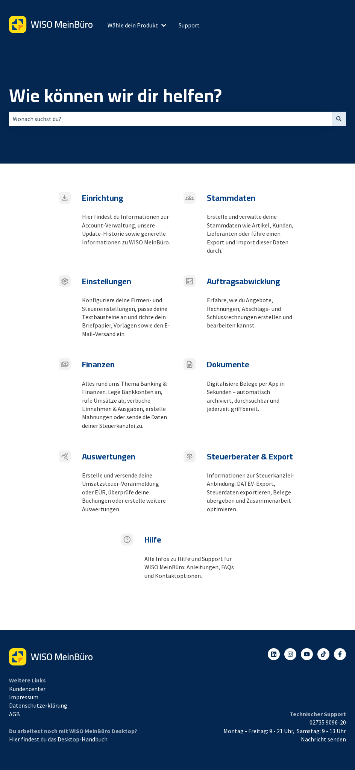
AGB (14, 714)
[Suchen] (339, 119)
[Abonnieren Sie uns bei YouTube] (307, 654)
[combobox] (170, 119)
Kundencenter (27, 689)
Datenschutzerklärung (38, 705)
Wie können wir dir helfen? (115, 95)
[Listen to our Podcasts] (323, 654)
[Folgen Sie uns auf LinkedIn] (274, 654)
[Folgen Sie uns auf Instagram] (290, 654)
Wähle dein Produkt (133, 25)
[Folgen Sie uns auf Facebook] (340, 654)
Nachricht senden (323, 739)
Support (189, 25)
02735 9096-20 (327, 722)
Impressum (23, 697)
